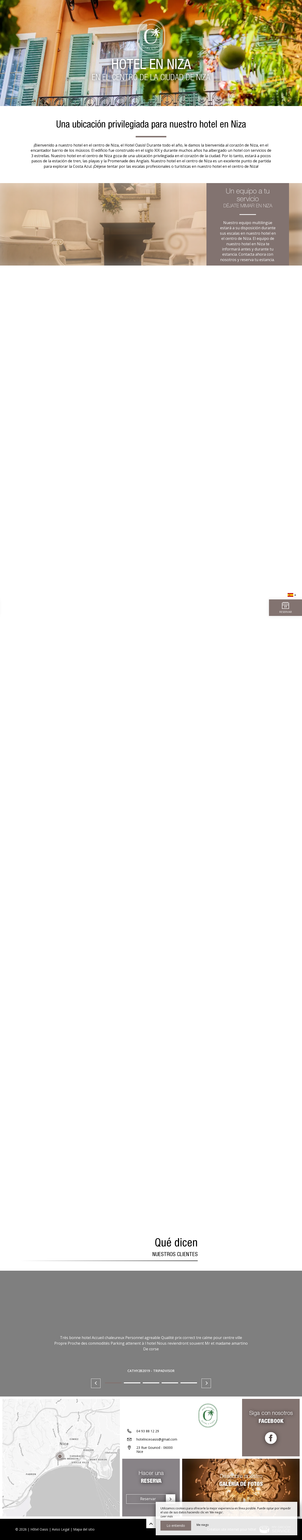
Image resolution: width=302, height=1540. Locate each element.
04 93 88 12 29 (147, 1431)
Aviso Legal (60, 1529)
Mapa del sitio (84, 1529)
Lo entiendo (176, 1525)
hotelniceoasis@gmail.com (156, 1439)
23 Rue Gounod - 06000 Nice (154, 1449)
